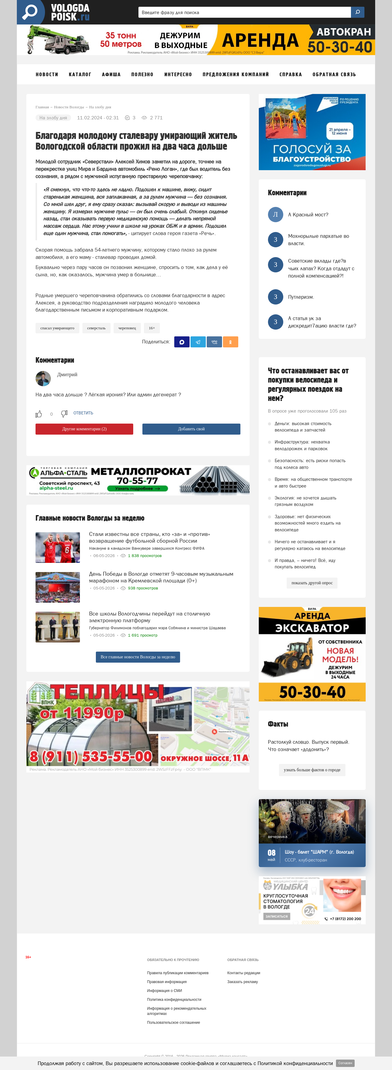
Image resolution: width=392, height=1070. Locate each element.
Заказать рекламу (242, 982)
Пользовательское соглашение (173, 1022)
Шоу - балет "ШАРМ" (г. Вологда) (319, 852)
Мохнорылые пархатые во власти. (318, 239)
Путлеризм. (301, 297)
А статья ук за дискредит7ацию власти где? (322, 322)
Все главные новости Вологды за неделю (138, 657)
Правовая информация (167, 982)
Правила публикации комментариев (178, 973)
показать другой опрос (312, 583)
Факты (278, 724)
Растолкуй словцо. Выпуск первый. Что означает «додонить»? (308, 745)
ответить (83, 412)
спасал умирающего (57, 328)
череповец (127, 328)
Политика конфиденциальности (174, 999)
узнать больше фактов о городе (312, 770)
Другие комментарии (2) (84, 429)
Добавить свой (191, 429)
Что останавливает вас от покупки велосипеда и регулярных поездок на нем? (308, 384)
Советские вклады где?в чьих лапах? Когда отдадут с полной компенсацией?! (321, 268)
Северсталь (96, 328)
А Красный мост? (308, 214)
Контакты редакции (243, 973)
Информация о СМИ (164, 991)
